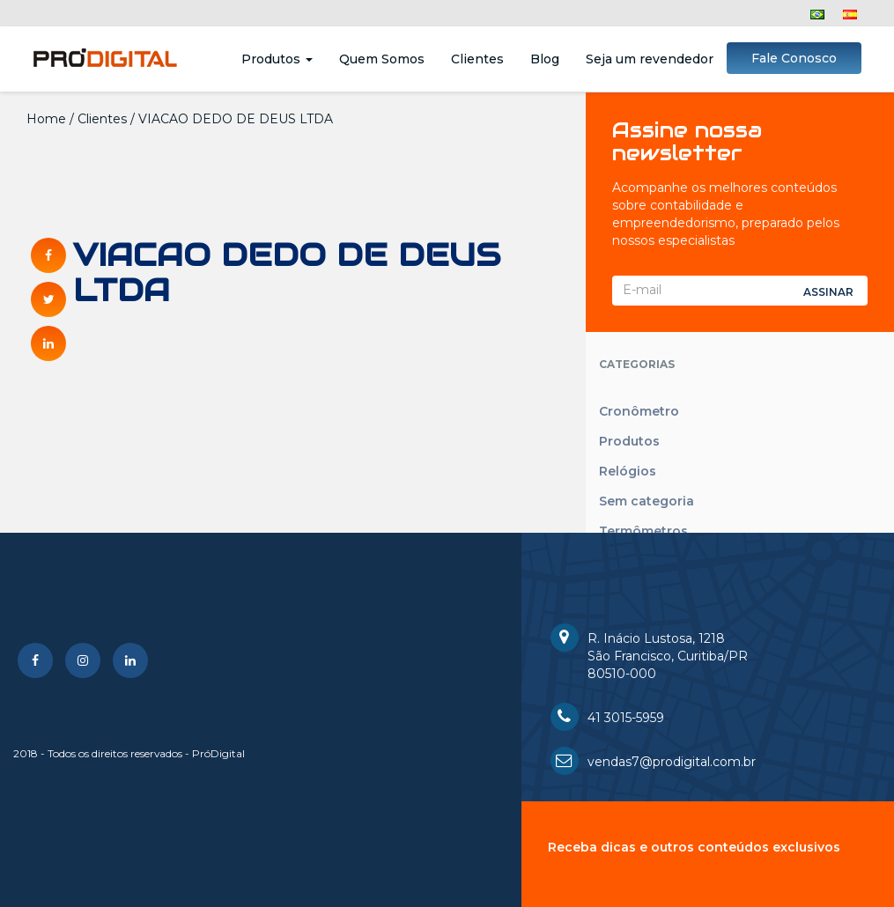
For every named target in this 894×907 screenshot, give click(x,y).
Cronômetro (639, 411)
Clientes (477, 59)
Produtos (277, 59)
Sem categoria (646, 501)
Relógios (627, 471)
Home (46, 119)
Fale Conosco (794, 58)
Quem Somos (382, 59)
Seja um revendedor (649, 59)
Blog (544, 59)
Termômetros (643, 531)
